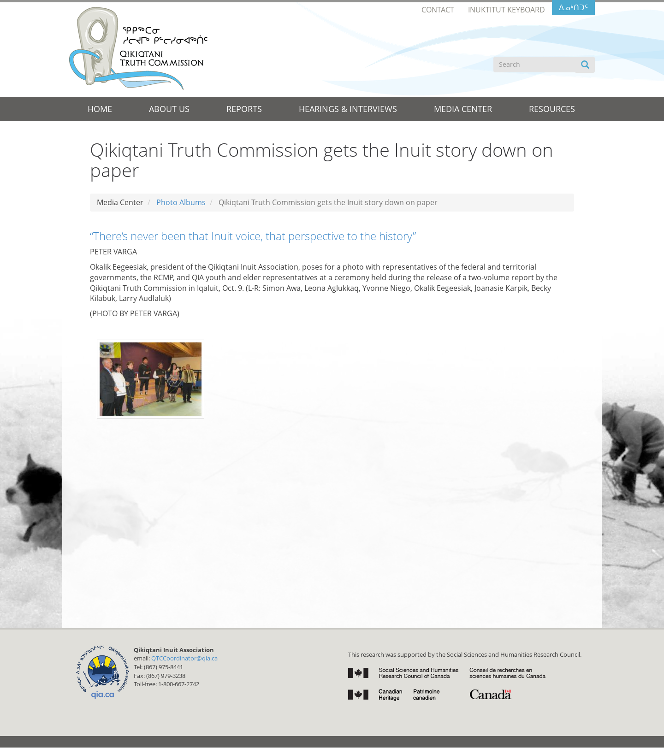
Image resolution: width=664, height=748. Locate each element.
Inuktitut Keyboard (506, 10)
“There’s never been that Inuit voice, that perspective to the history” (253, 235)
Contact (437, 10)
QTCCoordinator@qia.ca (184, 658)
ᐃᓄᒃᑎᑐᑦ (573, 7)
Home (100, 108)
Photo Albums (181, 202)
